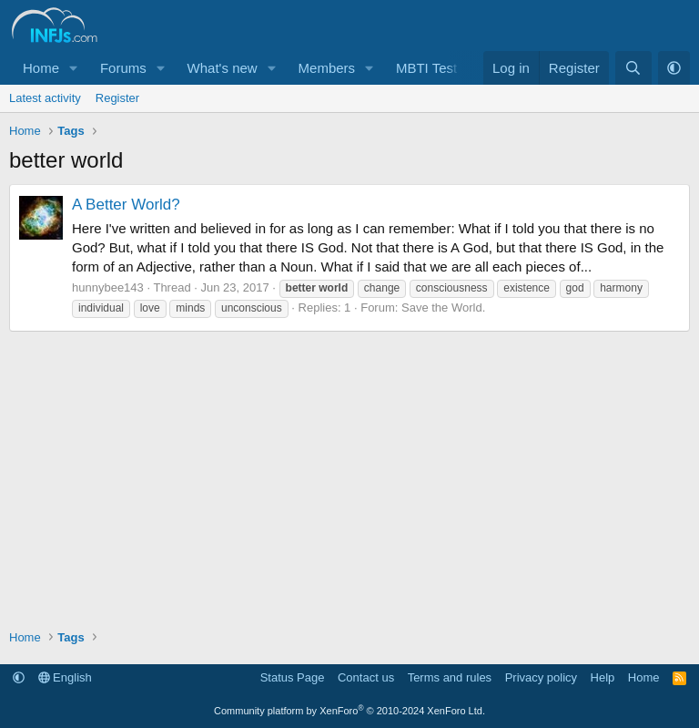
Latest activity (45, 98)
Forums (123, 68)
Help (603, 677)
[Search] (633, 68)
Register (117, 98)
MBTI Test (426, 68)
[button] (73, 68)
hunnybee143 (108, 287)
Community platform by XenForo (349, 710)
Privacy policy (541, 677)
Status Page (292, 677)
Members (327, 68)
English (65, 677)
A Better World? (126, 204)
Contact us (366, 677)
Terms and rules (449, 677)
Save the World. (443, 307)
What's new (222, 68)
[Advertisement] (349, 468)
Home (41, 68)
